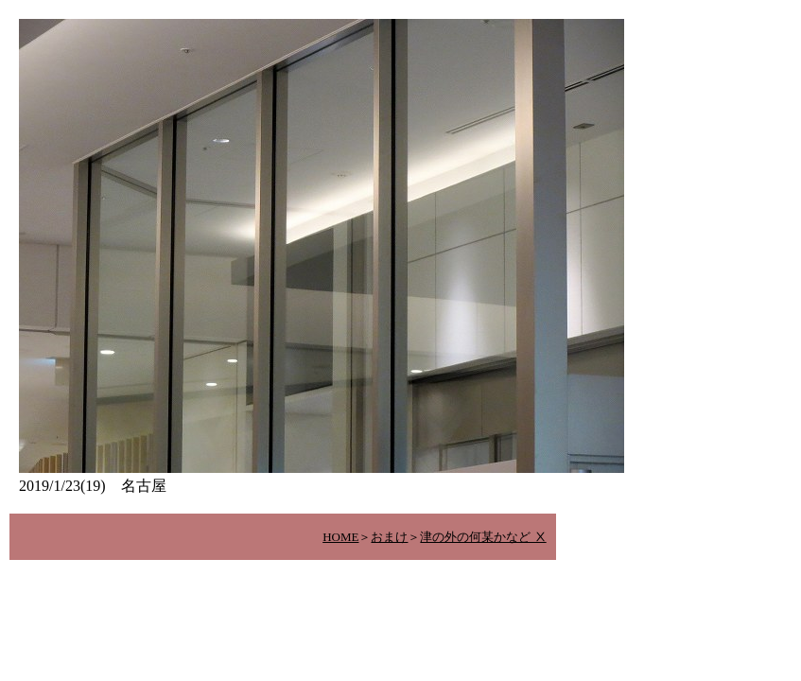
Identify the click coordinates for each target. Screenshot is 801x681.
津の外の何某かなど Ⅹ (483, 537)
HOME (340, 537)
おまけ (389, 537)
